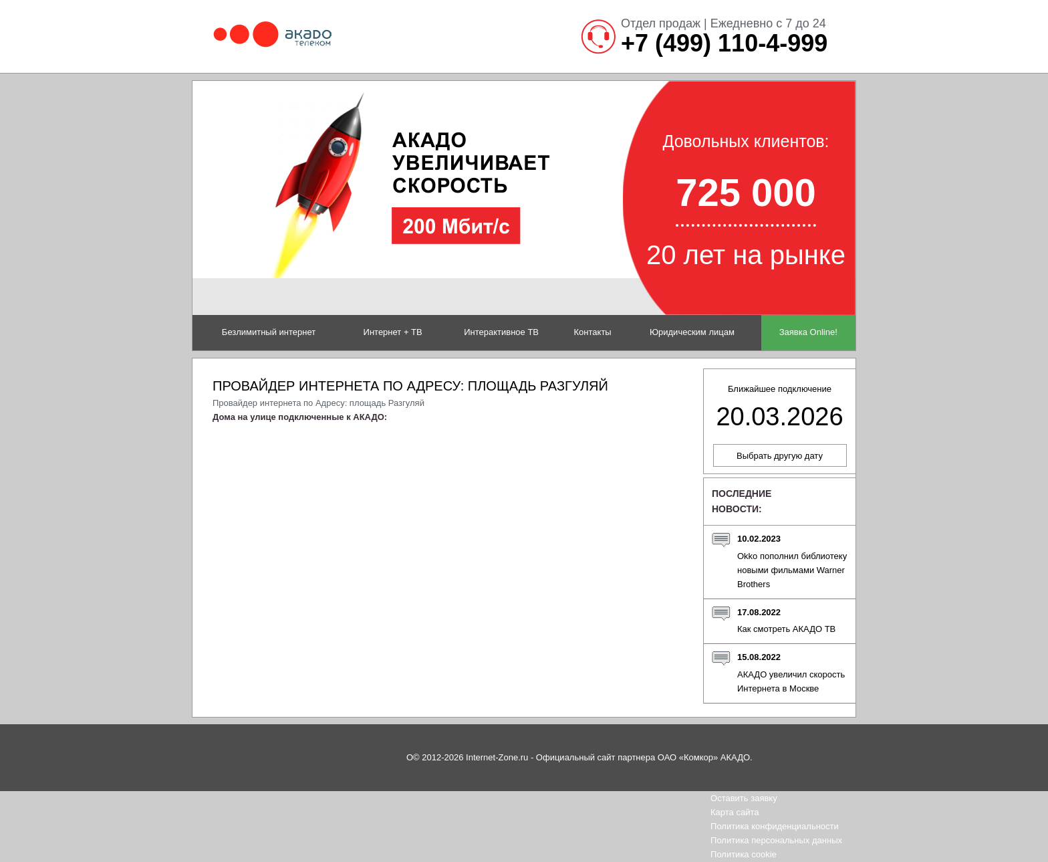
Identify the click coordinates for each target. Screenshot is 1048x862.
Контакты (593, 332)
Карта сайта (734, 812)
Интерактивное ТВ (501, 332)
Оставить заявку (743, 798)
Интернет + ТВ (393, 332)
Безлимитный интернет (268, 332)
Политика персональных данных (776, 840)
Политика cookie (743, 854)
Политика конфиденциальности (774, 826)
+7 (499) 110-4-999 (724, 43)
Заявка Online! (808, 332)
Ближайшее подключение (779, 407)
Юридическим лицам (692, 332)
